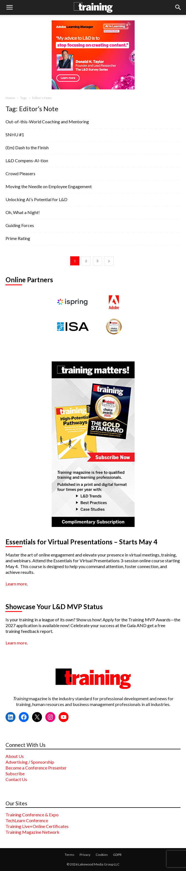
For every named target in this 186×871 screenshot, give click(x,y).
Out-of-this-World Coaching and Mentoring (47, 121)
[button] (9, 7)
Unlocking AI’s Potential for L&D (36, 199)
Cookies (102, 855)
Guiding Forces (20, 225)
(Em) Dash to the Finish (27, 147)
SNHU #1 (15, 134)
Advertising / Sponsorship (30, 762)
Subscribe (15, 773)
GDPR (117, 855)
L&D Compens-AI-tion (27, 160)
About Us (15, 756)
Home (10, 98)
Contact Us (16, 779)
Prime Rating (18, 238)
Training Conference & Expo (32, 814)
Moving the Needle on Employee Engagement (49, 186)
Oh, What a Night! (23, 212)
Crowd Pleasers (20, 173)
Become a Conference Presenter (36, 767)
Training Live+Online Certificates (37, 826)
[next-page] (109, 260)
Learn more (16, 583)
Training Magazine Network (32, 832)
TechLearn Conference (27, 820)
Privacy (85, 855)
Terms (69, 855)
